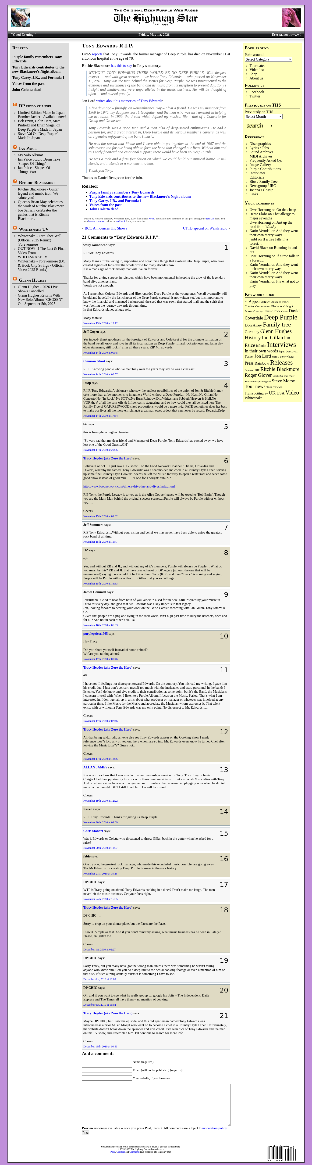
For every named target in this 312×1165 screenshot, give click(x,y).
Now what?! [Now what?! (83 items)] (287, 356)
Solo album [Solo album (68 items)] (251, 381)
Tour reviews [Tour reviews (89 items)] (274, 387)
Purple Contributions (265, 169)
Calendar (121, 1152)
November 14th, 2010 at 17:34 (100, 415)
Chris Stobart (93, 831)
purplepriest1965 (95, 633)
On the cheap (286, 210)
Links (254, 194)
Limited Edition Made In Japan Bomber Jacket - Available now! (42, 115)
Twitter (255, 96)
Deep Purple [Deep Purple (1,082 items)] (280, 317)
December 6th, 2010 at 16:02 (99, 1004)
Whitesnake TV (34, 229)
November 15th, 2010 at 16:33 (100, 583)
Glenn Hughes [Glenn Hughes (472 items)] (276, 331)
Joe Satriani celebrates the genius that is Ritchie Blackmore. (37, 214)
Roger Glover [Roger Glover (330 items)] (258, 375)
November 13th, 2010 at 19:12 (100, 323)
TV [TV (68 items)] (266, 393)
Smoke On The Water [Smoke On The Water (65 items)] (283, 375)
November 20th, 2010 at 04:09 (100, 822)
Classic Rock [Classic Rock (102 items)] (272, 311)
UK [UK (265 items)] (272, 392)
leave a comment (96, 221)
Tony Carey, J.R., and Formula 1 (38, 77)
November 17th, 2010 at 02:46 (100, 721)
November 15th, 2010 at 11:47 (100, 541)
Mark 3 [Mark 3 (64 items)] (275, 356)
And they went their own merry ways (274, 233)
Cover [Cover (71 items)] (284, 311)
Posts (112, 1152)
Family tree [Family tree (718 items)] (277, 324)
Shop (253, 74)
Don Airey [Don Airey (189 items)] (253, 325)
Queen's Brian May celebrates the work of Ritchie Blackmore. (41, 204)
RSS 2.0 (210, 218)
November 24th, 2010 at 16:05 (100, 899)
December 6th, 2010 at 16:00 (99, 979)
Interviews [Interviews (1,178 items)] (281, 344)
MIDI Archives (261, 156)
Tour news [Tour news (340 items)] (255, 386)
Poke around (254, 55)
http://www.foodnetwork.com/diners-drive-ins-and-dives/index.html (129, 486)
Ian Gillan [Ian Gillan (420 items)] (272, 338)
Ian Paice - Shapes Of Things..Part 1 (34, 170)
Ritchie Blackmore (37, 182)
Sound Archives (261, 152)
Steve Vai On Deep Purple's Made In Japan (38, 136)
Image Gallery (260, 165)
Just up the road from (271, 224)
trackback (120, 221)
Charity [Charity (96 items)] (258, 311)
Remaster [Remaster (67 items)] (249, 370)
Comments (134, 1152)
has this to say (121, 66)
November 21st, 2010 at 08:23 (100, 873)
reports (97, 54)
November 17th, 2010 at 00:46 (100, 659)
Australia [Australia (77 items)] (276, 302)
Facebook (257, 92)
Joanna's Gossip (261, 190)
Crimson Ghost (94, 361)
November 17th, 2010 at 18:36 (100, 758)
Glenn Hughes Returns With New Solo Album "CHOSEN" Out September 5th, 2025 (40, 299)
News (151, 218)
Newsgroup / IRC (263, 186)
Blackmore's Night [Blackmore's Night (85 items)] (282, 306)
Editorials (257, 177)
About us (256, 78)
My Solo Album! (30, 155)
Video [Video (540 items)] (292, 392)
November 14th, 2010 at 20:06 (100, 450)
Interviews (258, 173)
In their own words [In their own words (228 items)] (261, 350)
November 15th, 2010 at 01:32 (100, 516)
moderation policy (214, 1128)
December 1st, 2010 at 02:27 (99, 949)
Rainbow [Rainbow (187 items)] (262, 363)
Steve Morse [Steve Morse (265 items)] (283, 380)
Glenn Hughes (32, 280)
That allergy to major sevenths (272, 216)
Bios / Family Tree (264, 181)
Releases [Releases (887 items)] (281, 362)
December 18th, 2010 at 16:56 (100, 1046)
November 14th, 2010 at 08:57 (100, 374)
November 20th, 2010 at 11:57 (100, 848)
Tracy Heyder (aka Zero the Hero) (107, 458)
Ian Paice (27, 148)
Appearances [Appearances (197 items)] (259, 301)
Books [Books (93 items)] (248, 311)
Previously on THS (259, 112)
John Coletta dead (26, 90)
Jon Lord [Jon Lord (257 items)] (263, 356)
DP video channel (35, 105)
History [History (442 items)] (253, 337)
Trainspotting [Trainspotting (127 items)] (254, 393)
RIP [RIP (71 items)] (257, 370)
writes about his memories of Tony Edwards (129, 101)
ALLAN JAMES (95, 767)
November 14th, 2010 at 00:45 (100, 352)
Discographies (260, 144)
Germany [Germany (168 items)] (252, 332)
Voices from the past (28, 84)
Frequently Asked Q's (266, 160)
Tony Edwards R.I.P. (108, 46)
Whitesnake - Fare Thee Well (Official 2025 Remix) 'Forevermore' (39, 240)
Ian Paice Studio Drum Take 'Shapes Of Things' (39, 161)
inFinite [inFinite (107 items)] (261, 346)
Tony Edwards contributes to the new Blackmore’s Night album (38, 69)
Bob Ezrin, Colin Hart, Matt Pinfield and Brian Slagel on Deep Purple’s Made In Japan (40, 125)
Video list (257, 70)
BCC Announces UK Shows (106, 228)
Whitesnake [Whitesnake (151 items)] (253, 398)
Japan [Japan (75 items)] (282, 351)
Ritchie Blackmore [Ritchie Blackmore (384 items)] (279, 369)
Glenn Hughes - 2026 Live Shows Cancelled (38, 289)
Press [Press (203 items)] (249, 363)
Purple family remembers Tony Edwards (121, 192)
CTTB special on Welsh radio (205, 228)
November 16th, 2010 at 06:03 (100, 625)
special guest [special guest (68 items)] (264, 381)
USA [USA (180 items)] (281, 393)
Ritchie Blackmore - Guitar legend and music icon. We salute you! (38, 193)
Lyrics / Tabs (259, 148)
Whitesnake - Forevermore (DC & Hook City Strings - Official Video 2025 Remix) (41, 265)
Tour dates (257, 66)
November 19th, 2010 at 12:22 (100, 800)
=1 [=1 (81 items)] (246, 302)
